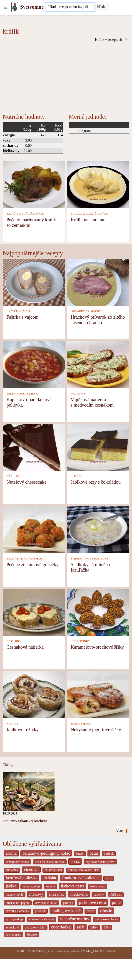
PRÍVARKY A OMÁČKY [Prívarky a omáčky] (86, 311)
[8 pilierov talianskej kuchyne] (29, 791)
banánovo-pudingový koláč (46, 853)
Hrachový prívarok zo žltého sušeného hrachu (98, 319)
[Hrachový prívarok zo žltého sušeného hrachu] (98, 282)
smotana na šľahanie (41, 919)
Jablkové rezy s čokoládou (96, 482)
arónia (11, 853)
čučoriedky (61, 927)
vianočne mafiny (74, 918)
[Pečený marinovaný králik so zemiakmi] (34, 184)
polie (116, 902)
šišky (107, 927)
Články (8, 765)
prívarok (40, 911)
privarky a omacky (17, 911)
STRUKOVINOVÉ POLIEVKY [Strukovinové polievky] (90, 558)
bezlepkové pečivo (17, 862)
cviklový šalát (53, 870)
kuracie (50, 886)
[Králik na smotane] (98, 184)
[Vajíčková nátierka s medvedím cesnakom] (98, 364)
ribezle (106, 910)
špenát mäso (13, 934)
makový (36, 894)
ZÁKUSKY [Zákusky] (13, 476)
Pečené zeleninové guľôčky (32, 564)
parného (68, 903)
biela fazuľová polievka (50, 862)
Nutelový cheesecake (26, 482)
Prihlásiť (110, 951)
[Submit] (102, 7)
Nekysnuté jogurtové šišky (96, 729)
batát (94, 853)
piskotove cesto (92, 902)
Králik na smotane (88, 219)
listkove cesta (72, 886)
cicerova (31, 869)
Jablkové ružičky (22, 729)
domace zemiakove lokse (83, 870)
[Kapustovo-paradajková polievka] (34, 364)
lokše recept (97, 886)
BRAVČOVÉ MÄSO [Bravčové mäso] (18, 311)
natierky (99, 894)
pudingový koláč (66, 910)
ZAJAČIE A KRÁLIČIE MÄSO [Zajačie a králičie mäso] (25, 213)
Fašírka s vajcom (22, 317)
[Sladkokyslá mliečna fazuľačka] (98, 529)
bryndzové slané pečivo (100, 862)
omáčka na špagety (18, 903)
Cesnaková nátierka (24, 647)
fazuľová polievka (21, 877)
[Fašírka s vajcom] (34, 282)
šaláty (94, 927)
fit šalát (49, 877)
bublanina (12, 870)
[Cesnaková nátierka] (34, 612)
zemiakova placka (106, 919)
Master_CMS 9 (92, 951)
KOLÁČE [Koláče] (76, 476)
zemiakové (12, 927)
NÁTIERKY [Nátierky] (78, 393)
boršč (75, 861)
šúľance (32, 934)
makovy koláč (14, 894)
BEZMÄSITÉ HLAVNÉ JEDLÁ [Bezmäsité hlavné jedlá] (25, 558)
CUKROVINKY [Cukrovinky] (80, 641)
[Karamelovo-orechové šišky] (98, 612)
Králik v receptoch (111, 40)
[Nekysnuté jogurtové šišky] (98, 694)
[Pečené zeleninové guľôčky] (34, 529)
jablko (11, 886)
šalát (81, 927)
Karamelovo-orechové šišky (97, 647)
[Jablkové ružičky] (34, 694)
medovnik (79, 894)
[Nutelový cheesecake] (34, 447)
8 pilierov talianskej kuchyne (25, 821)
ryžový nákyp (14, 919)
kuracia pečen (31, 886)
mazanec (56, 894)
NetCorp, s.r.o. (44, 951)
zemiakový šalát (35, 927)
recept (90, 911)
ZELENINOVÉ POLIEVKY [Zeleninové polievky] (23, 393)
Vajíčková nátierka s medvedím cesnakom (92, 402)
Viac (122, 831)
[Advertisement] (66, 76)
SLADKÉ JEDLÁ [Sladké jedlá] (81, 723)
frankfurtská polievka (81, 877)
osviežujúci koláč (46, 903)
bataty (80, 853)
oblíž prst (116, 894)
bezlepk (109, 853)
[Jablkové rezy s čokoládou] (98, 447)
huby (108, 878)
